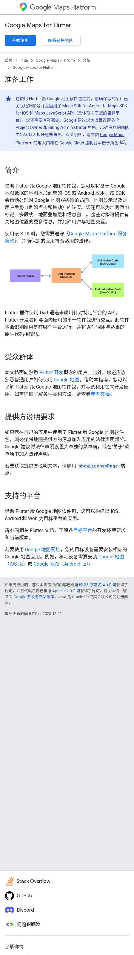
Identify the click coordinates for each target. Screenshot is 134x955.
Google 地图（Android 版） (61, 564)
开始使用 (20, 40)
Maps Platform (63, 7)
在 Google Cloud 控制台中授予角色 (86, 143)
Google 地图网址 (42, 549)
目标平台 (82, 530)
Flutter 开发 (51, 372)
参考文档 (100, 394)
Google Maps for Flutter (38, 25)
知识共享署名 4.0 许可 (97, 585)
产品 (24, 60)
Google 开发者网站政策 (33, 597)
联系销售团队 (60, 40)
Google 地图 (66, 380)
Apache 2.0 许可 (66, 591)
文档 (86, 60)
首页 (9, 60)
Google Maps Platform (55, 60)
